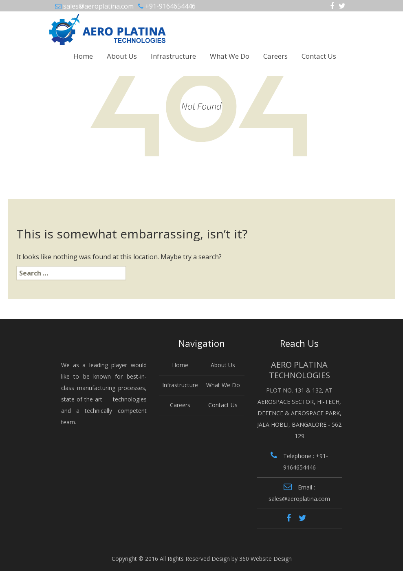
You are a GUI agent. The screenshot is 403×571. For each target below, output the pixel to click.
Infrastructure (173, 56)
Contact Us (319, 56)
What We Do (229, 56)
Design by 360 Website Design (251, 558)
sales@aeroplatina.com (98, 6)
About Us (122, 56)
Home (83, 56)
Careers (275, 56)
